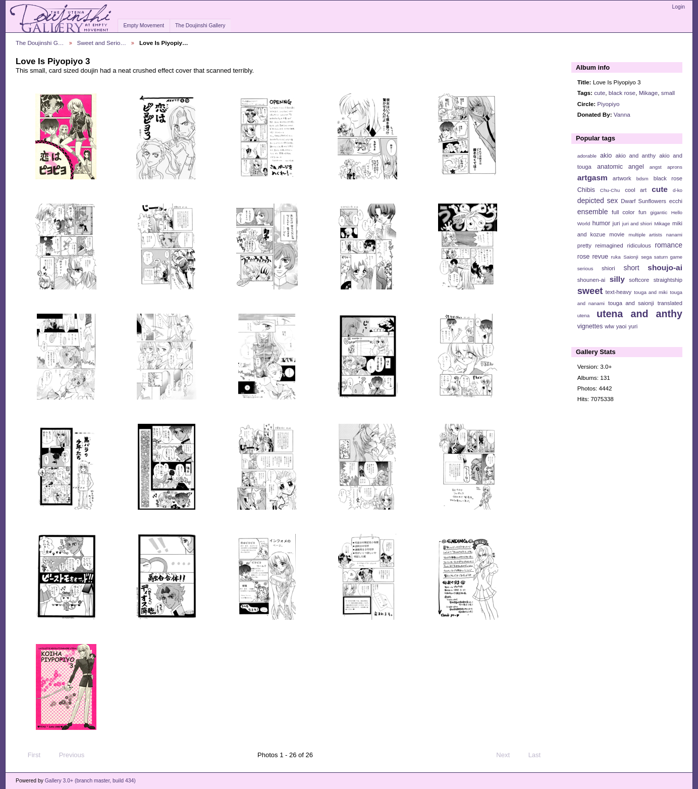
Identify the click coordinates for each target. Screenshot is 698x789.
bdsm (642, 178)
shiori (608, 268)
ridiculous (639, 245)
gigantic (658, 212)
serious (585, 268)
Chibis (586, 189)
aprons (674, 167)
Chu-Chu (610, 190)
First (29, 755)
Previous (66, 755)
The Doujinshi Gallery (200, 25)
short (631, 268)
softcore (639, 280)
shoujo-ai (665, 267)
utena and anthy (639, 313)
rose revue (592, 256)
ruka (616, 257)
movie (616, 234)
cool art (636, 190)
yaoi (621, 326)
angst (656, 167)
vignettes (590, 326)
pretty (584, 245)
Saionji (630, 257)
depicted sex (597, 200)
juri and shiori (637, 223)
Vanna (622, 114)
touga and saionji (631, 303)
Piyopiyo (608, 104)
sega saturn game (661, 257)
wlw (609, 326)
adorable (587, 156)
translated (670, 303)
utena (583, 315)
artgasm (592, 177)
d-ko (677, 190)
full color (623, 212)
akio (606, 155)
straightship (668, 280)
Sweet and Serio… (101, 42)
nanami (674, 234)
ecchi (675, 201)
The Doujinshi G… (40, 42)
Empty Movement (143, 25)
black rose (622, 92)
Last (539, 755)
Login (678, 7)
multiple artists (645, 234)
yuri (632, 326)
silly (617, 279)
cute (599, 92)
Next (507, 755)
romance (668, 245)
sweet (590, 290)
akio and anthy (635, 156)
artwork (622, 178)
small (668, 92)
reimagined (609, 245)
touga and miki (650, 292)
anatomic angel (620, 166)
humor (601, 223)
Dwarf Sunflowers (643, 201)
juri (616, 223)
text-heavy (618, 292)
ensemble (592, 212)
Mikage (648, 92)
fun (642, 212)
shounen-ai (591, 280)
